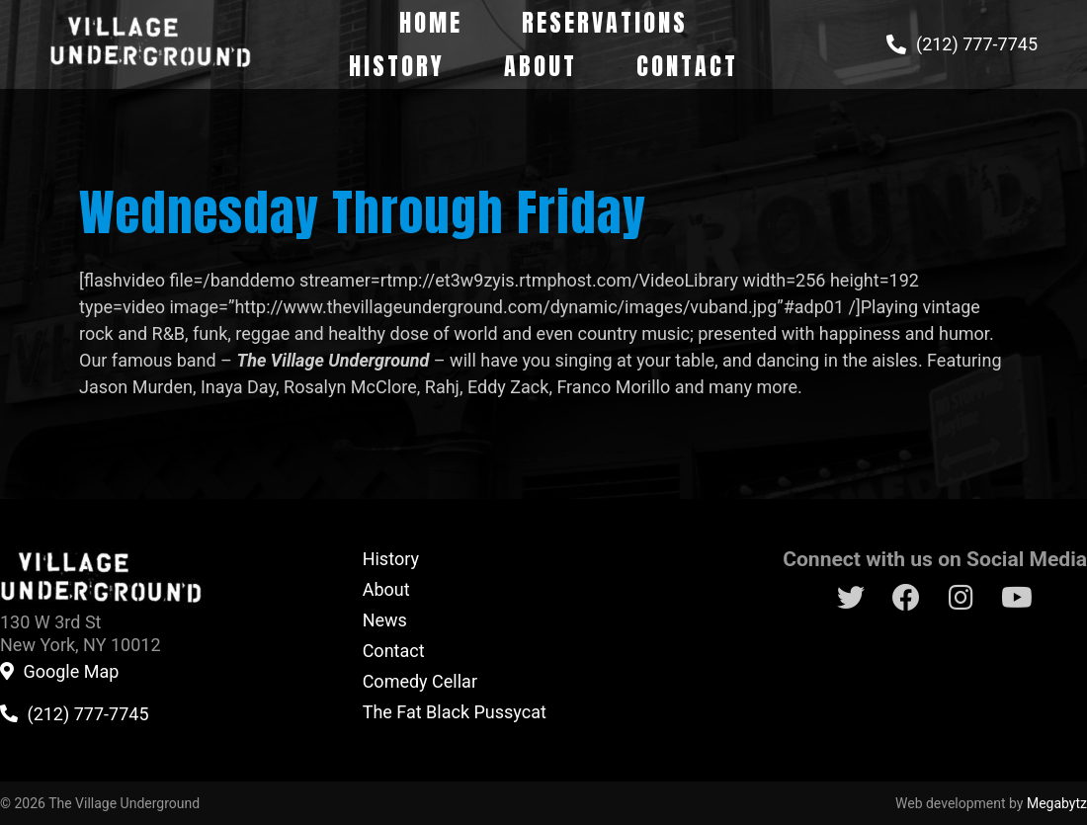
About (540, 66)
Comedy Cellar (420, 681)
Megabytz (1057, 803)
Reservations (605, 23)
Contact (687, 66)
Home (430, 23)
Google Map (71, 672)
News (385, 620)
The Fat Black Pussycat (454, 711)
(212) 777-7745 (977, 44)
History (397, 66)
